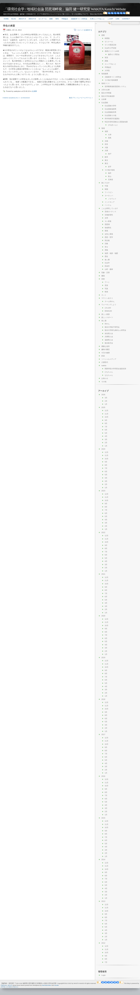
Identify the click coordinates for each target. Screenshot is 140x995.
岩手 (109, 167)
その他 (103, 381)
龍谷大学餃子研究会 (112, 327)
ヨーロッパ (109, 195)
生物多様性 (109, 215)
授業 (51, 19)
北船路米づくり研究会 (79, 19)
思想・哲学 (109, 237)
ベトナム (108, 205)
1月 (106, 404)
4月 (106, 436)
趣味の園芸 (105, 349)
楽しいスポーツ (107, 317)
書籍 (103, 276)
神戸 (109, 154)
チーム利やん (110, 301)
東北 (106, 163)
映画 (106, 292)
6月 (106, 430)
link (117, 19)
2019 (103, 657)
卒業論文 (64, 19)
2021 (103, 574)
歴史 (106, 256)
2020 (103, 616)
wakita (103, 365)
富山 (109, 176)
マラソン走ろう (107, 298)
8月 (106, 423)
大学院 (107, 70)
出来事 (34, 91)
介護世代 (104, 362)
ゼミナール (42, 19)
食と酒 (103, 321)
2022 (103, 532)
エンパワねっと (110, 64)
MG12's (10, 985)
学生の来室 (9, 25)
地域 (103, 128)
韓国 (106, 189)
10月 (106, 417)
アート (107, 282)
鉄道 (103, 356)
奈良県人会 (109, 333)
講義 (106, 61)
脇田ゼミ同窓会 (114, 54)
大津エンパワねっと (97, 19)
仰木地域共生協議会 (112, 118)
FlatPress (4, 985)
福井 (109, 173)
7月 (106, 427)
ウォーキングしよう (108, 304)
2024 (103, 449)
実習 (106, 57)
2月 (106, 401)
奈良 (106, 144)
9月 (106, 420)
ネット (103, 295)
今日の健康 (105, 353)
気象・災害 (105, 272)
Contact (126, 19)
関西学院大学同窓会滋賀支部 (115, 369)
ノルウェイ (112, 199)
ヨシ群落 (108, 221)
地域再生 (108, 228)
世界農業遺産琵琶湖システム (115, 86)
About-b (32, 19)
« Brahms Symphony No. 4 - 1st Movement (16, 98)
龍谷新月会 (109, 343)
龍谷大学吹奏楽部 (108, 96)
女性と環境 (109, 234)
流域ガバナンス (110, 211)
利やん (107, 324)
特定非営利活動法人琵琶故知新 (116, 122)
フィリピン (109, 192)
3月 (106, 398)
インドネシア (110, 202)
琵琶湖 (107, 224)
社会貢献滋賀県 (110, 109)
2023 (103, 491)
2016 (103, 776)
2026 (103, 394)
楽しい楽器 (105, 314)
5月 (106, 433)
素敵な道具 (105, 346)
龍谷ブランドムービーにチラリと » (81, 98)
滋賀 (106, 131)
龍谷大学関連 (106, 93)
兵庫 (106, 150)
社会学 (107, 263)
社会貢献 (104, 102)
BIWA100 (108, 311)
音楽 (106, 285)
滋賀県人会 (109, 340)
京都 (106, 141)
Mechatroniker (46, 985)
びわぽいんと (113, 125)
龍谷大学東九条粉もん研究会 (115, 330)
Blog (13, 19)
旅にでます (105, 183)
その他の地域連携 (111, 80)
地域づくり (105, 83)
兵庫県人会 (109, 336)
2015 (103, 818)
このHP (110, 19)
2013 (103, 901)
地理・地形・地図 (111, 253)
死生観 (107, 240)
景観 (106, 250)
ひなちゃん (109, 372)
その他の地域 (110, 170)
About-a (22, 19)
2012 (103, 943)
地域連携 (104, 74)
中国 (106, 186)
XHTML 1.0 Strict (6, 987)
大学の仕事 (105, 90)
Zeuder (56, 985)
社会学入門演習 (110, 48)
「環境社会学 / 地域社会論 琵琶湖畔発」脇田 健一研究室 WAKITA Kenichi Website (65, 9)
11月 (106, 414)
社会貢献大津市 (110, 106)
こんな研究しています (109, 208)
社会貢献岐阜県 (110, 112)
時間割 (107, 38)
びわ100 (108, 308)
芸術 (103, 279)
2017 (103, 734)
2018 (103, 699)
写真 (106, 288)
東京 (106, 160)
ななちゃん (109, 375)
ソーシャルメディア (108, 359)
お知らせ (104, 378)
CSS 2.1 (15, 987)
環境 (106, 231)
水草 (106, 218)
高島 (109, 138)
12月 (106, 410)
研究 (57, 19)
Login (103, 975)
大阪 (106, 147)
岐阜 (106, 157)
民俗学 (107, 266)
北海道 (110, 179)
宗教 (106, 243)
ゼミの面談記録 (110, 45)
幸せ (106, 247)
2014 (103, 859)
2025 (103, 407)
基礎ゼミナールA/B (112, 51)
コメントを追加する (84, 30)
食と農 (107, 260)
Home (6, 19)
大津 (109, 134)
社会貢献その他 (110, 115)
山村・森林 (109, 269)
